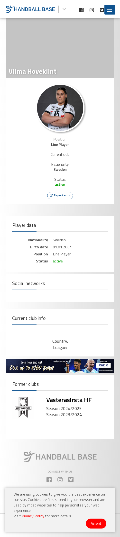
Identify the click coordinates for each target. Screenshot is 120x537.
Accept (96, 523)
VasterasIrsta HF (69, 399)
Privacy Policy (33, 516)
